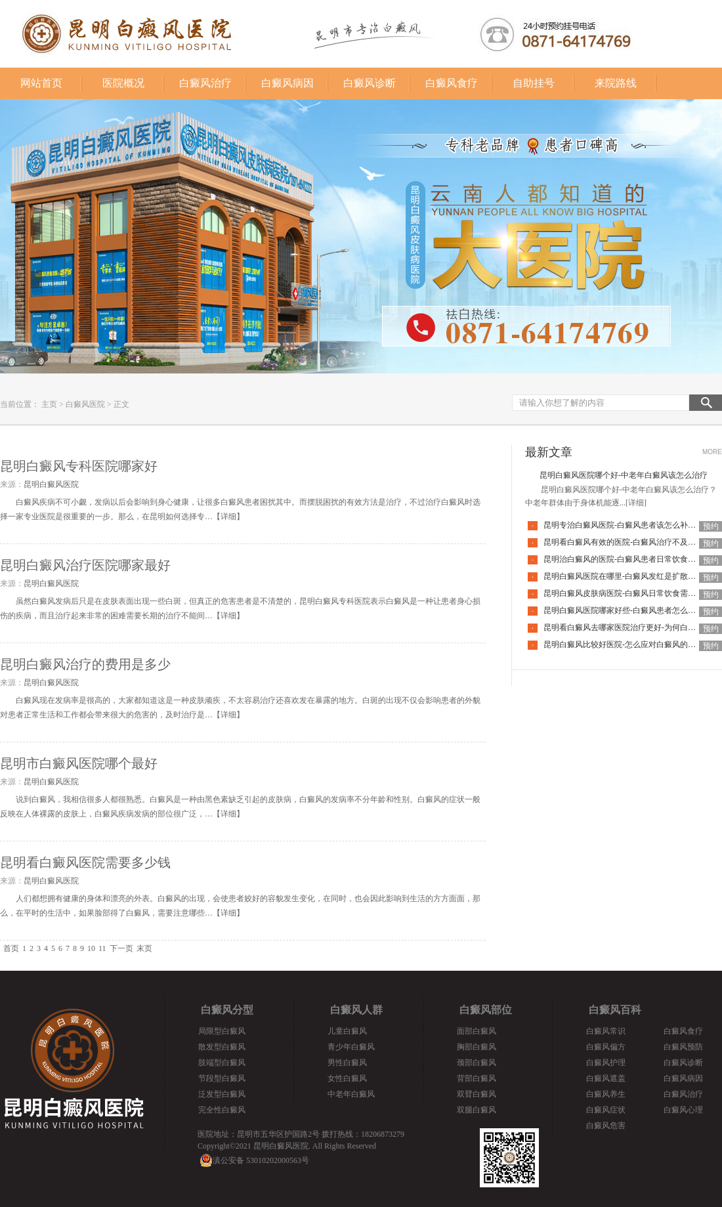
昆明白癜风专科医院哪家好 (79, 466)
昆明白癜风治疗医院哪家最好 (85, 565)
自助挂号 (534, 83)
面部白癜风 (476, 1031)
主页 (49, 404)
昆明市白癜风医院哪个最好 (79, 763)
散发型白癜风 (221, 1046)
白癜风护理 (606, 1062)
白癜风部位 (485, 1009)
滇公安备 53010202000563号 (261, 1160)
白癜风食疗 (451, 83)
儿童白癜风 (347, 1031)
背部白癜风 (476, 1078)
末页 (144, 948)
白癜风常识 (606, 1031)
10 (91, 948)
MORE (712, 451)
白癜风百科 (615, 1009)
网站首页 (41, 83)
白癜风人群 (356, 1009)
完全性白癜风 (221, 1109)
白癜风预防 (683, 1046)
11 (102, 948)
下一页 (121, 948)
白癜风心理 (683, 1109)
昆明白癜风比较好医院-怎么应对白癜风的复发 (623, 644)
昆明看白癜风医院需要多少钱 (85, 862)
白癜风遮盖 (606, 1078)
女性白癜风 (347, 1078)
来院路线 (616, 83)
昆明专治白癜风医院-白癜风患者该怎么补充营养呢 (631, 525)
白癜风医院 (85, 404)
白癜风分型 (227, 1009)
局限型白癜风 (221, 1031)
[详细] (636, 502)
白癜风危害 (606, 1125)
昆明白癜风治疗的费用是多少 (85, 664)
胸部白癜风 (476, 1046)
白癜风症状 (606, 1109)
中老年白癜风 (351, 1094)
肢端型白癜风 (221, 1062)
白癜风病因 (287, 83)
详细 (228, 516)
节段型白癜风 (221, 1078)
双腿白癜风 (476, 1109)
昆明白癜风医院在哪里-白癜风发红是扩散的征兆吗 (631, 576)
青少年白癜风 (351, 1046)
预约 (711, 526)
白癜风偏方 (606, 1046)
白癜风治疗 (205, 83)
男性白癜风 (347, 1062)
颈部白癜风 (476, 1062)
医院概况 (123, 83)
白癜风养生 (606, 1094)
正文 (121, 404)
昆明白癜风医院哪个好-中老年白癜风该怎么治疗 (624, 475)
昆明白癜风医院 (51, 484)
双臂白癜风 (476, 1094)
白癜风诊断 (369, 83)
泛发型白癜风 (221, 1094)
